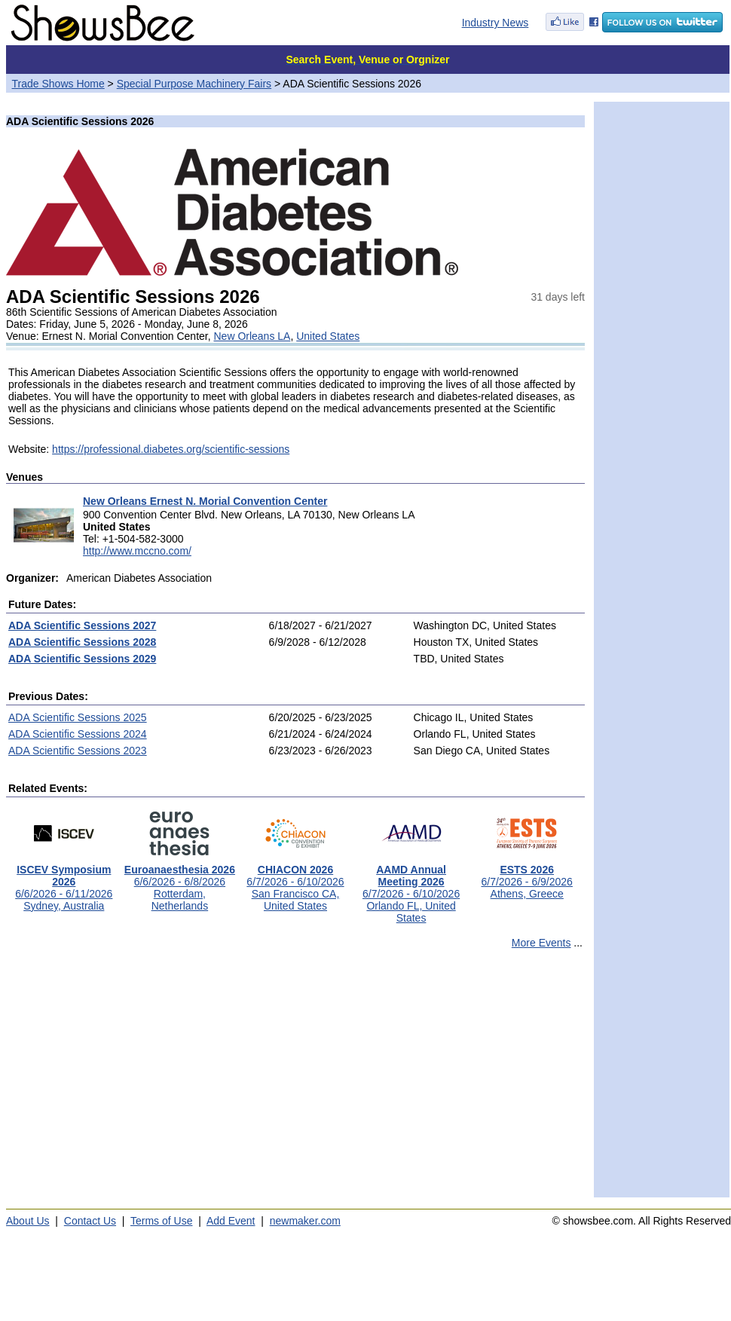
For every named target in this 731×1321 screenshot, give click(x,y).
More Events (541, 943)
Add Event (230, 1221)
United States (327, 336)
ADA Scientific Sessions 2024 (77, 734)
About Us (28, 1221)
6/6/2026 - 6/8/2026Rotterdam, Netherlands (179, 883)
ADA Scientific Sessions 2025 (77, 717)
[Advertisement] (295, 1079)
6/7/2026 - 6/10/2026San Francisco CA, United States (295, 883)
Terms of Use (161, 1221)
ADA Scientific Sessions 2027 (82, 625)
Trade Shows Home (58, 84)
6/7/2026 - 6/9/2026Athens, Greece (526, 877)
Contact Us (90, 1221)
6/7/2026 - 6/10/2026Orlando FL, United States (411, 889)
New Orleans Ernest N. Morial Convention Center (205, 501)
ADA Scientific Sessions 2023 (77, 751)
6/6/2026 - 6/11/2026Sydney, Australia (63, 883)
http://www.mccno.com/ (137, 551)
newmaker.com (305, 1221)
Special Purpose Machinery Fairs (194, 84)
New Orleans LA (251, 336)
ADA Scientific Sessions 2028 (82, 642)
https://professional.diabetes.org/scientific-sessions (170, 449)
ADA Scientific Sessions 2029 (82, 659)
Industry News (495, 23)
